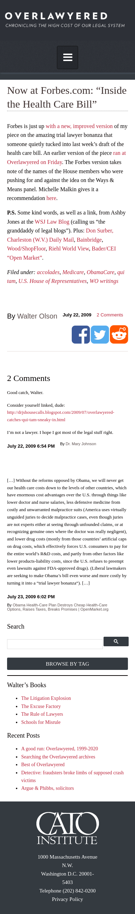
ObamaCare (101, 272)
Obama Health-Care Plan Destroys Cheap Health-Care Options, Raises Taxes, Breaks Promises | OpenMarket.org (57, 607)
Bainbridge (89, 240)
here (52, 198)
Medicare (73, 272)
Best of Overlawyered (43, 764)
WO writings (104, 281)
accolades (48, 272)
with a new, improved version (79, 126)
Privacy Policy (67, 899)
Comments (110, 314)
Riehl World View (68, 249)
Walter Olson (37, 316)
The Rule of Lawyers (42, 714)
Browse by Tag (67, 664)
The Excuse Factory (41, 706)
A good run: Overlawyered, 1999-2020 (59, 748)
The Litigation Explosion (46, 698)
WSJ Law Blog (52, 222)
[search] (55, 644)
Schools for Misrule (40, 722)
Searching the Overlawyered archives (58, 756)
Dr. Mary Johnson (81, 444)
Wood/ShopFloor (26, 249)
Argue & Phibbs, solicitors (47, 788)
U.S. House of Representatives (52, 281)
